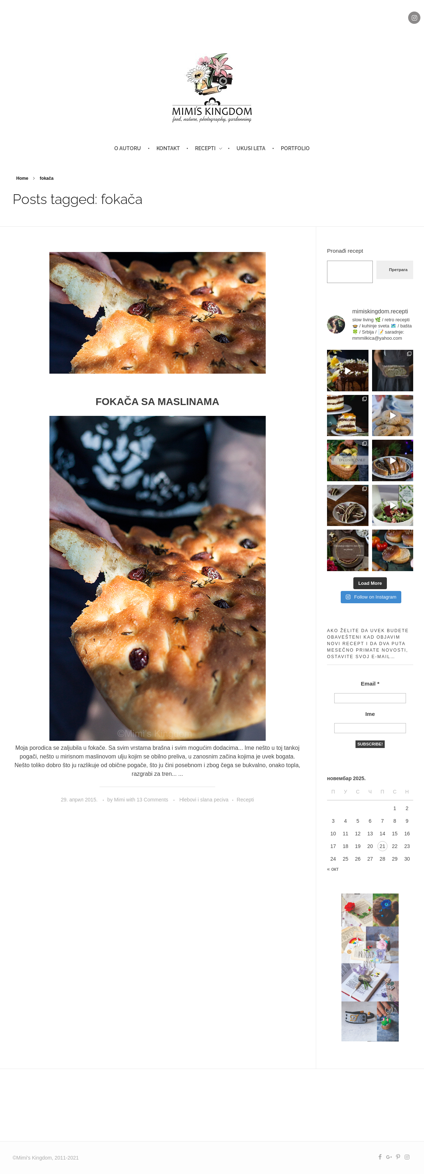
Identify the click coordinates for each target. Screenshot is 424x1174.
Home (22, 178)
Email (370, 684)
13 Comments (152, 800)
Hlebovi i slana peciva (203, 800)
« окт (333, 869)
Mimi (120, 800)
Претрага (398, 270)
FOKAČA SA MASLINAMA (157, 401)
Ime (370, 714)
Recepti (245, 800)
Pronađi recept (345, 251)
